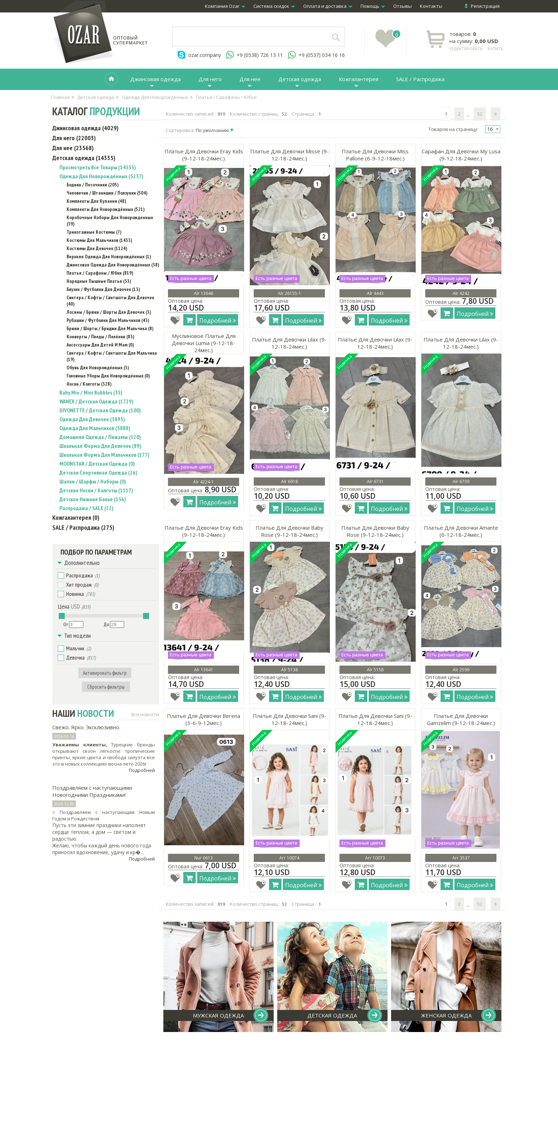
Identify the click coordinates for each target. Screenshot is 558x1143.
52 (479, 114)
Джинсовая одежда (155, 79)
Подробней (142, 770)
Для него (210, 79)
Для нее (249, 79)
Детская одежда (299, 79)
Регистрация (485, 6)
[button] (61, 575)
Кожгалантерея (358, 79)
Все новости (145, 714)
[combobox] (492, 129)
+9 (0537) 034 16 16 (322, 55)
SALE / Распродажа (420, 79)
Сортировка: (198, 130)
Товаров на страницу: (453, 129)
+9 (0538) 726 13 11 (260, 55)
